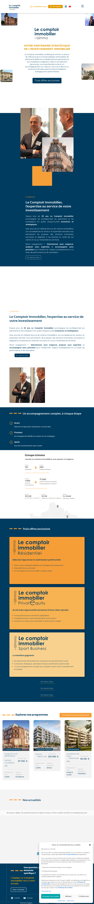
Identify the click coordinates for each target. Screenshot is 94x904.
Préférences (84, 896)
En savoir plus (33, 257)
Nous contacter (18, 890)
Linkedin (15, 898)
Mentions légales (26, 903)
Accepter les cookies (50, 896)
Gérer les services (46, 891)
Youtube (28, 898)
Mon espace (55, 7)
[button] (90, 845)
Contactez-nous (38, 6)
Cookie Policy (62, 900)
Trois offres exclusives (47, 80)
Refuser (68, 896)
